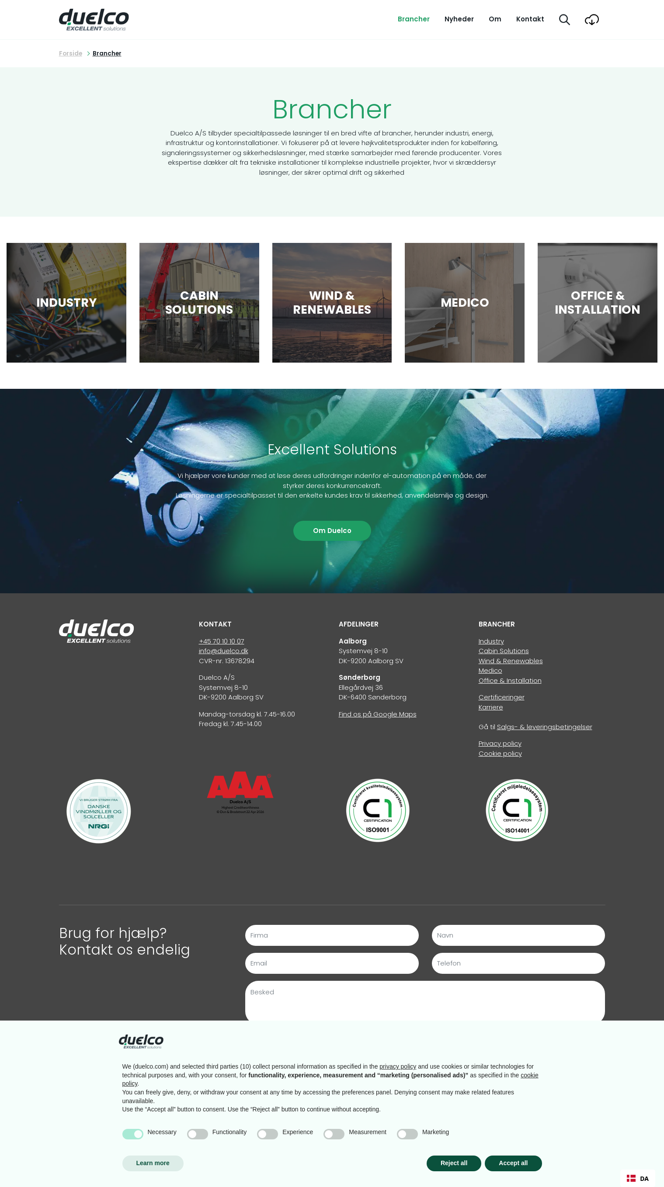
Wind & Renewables (511, 660)
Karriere (491, 707)
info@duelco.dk (223, 650)
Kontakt (530, 19)
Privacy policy (500, 743)
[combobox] (637, 1178)
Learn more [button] (153, 1162)
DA (638, 1178)
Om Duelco (332, 530)
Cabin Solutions (504, 650)
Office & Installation (510, 680)
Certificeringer (502, 697)
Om (495, 19)
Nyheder (459, 19)
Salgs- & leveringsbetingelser (544, 726)
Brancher (414, 19)
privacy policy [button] (397, 1066)
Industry (491, 641)
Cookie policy (500, 753)
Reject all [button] (454, 1162)
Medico (490, 670)
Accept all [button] (513, 1162)
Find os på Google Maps (378, 714)
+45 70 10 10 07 (221, 641)
